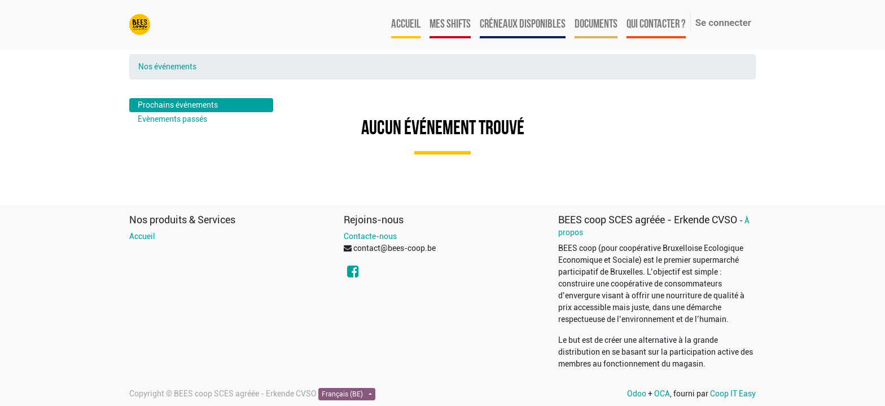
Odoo (636, 393)
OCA (662, 393)
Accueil (142, 236)
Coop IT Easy (733, 393)
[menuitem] (406, 24)
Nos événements (167, 66)
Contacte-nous (370, 236)
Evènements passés (172, 118)
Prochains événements (178, 104)
